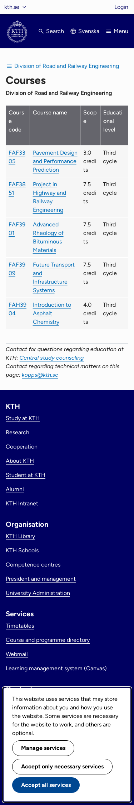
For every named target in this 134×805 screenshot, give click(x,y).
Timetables (20, 625)
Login (121, 7)
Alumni (15, 489)
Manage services (43, 748)
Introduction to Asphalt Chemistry (52, 313)
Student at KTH (25, 475)
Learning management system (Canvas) (56, 668)
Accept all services (46, 785)
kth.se (11, 7)
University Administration (38, 593)
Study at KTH (23, 418)
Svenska (88, 31)
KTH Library (20, 536)
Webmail (17, 654)
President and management (41, 578)
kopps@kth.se (40, 374)
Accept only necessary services (62, 766)
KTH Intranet (22, 503)
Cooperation (22, 446)
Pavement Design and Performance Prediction (55, 161)
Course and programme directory (48, 640)
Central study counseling (52, 357)
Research (17, 432)
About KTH (20, 460)
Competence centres (33, 564)
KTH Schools (22, 550)
